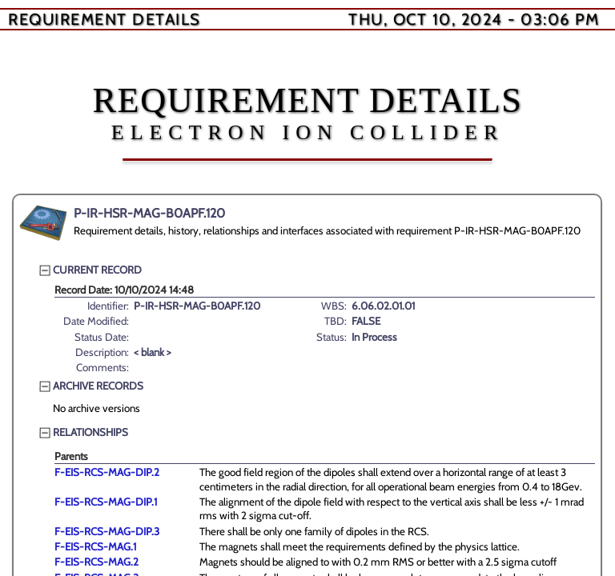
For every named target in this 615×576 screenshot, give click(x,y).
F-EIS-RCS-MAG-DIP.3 (106, 531)
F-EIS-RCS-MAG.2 (96, 561)
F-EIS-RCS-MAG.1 (95, 546)
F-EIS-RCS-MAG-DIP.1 (105, 501)
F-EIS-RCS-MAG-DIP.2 (106, 472)
